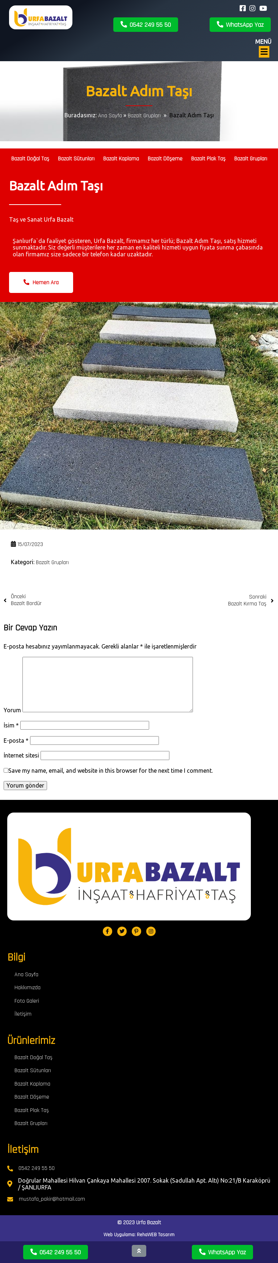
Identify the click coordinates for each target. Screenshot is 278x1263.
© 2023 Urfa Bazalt (139, 1222)
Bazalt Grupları (144, 115)
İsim (11, 725)
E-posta (16, 740)
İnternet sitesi (21, 755)
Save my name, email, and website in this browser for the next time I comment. (110, 770)
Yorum (12, 710)
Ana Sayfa (110, 115)
